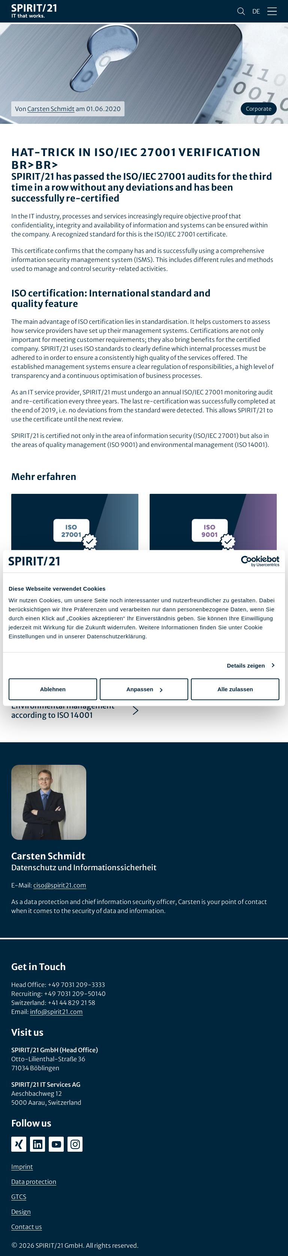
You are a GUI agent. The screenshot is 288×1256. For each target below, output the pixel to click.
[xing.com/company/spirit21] (18, 1144)
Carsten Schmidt (51, 109)
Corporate (259, 108)
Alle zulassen (235, 689)
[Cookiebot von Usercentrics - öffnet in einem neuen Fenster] (246, 561)
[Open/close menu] (272, 11)
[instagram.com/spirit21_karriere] (75, 1144)
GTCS (18, 1196)
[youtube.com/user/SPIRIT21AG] (56, 1144)
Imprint (22, 1166)
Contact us (26, 1226)
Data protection (33, 1181)
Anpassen (144, 689)
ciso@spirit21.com (59, 885)
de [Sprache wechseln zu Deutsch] (256, 11)
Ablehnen (53, 689)
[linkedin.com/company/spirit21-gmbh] (37, 1144)
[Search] (241, 11)
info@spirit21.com (56, 1011)
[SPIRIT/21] (33, 11)
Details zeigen (246, 665)
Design (21, 1211)
